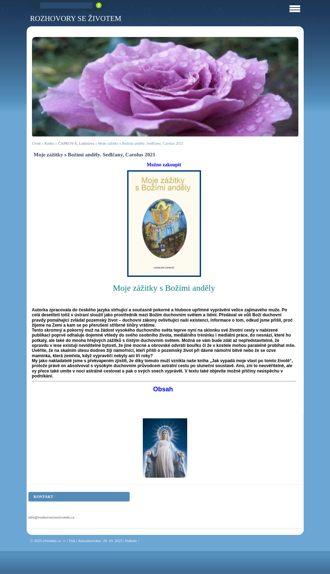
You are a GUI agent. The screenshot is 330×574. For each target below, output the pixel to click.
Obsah (163, 389)
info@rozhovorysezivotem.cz (51, 517)
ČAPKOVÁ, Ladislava (76, 143)
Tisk (72, 540)
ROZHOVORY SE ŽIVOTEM (75, 18)
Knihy (49, 143)
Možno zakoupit (164, 164)
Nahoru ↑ (132, 540)
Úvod (36, 143)
